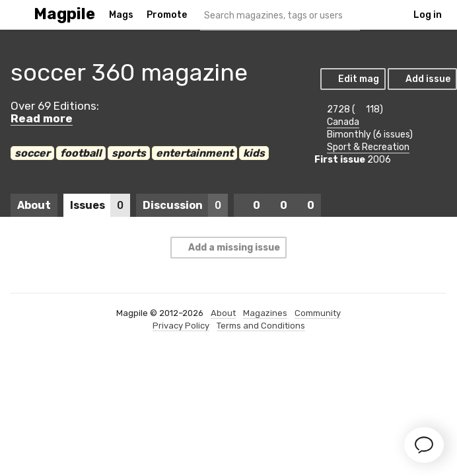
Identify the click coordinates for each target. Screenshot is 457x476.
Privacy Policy (181, 326)
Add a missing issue (228, 247)
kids (254, 153)
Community (318, 313)
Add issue (421, 79)
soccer (32, 153)
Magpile (64, 14)
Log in (427, 14)
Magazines (265, 313)
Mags (121, 14)
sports (129, 153)
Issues (100, 205)
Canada (343, 122)
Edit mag (352, 79)
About (34, 205)
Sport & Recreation (368, 147)
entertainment (194, 153)
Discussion (185, 205)
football (81, 153)
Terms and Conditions (261, 326)
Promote (167, 14)
